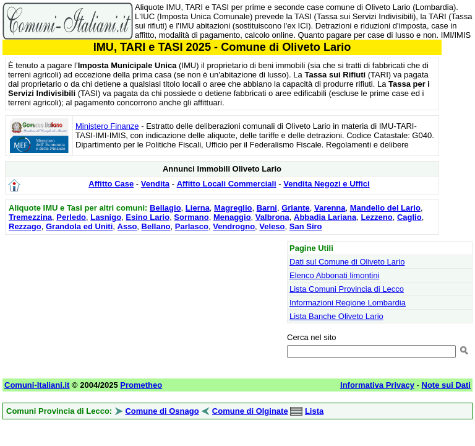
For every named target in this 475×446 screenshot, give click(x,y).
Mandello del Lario (385, 207)
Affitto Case (111, 183)
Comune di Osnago (162, 411)
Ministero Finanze (107, 126)
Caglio (409, 217)
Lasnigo (105, 217)
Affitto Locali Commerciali (226, 183)
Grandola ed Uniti (79, 226)
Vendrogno (234, 226)
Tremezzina (30, 217)
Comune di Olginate (250, 411)
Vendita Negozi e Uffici (326, 183)
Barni (267, 207)
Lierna (198, 207)
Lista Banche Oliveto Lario (336, 316)
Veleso (272, 226)
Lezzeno (376, 217)
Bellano (156, 226)
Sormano (191, 217)
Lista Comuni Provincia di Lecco (346, 289)
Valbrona (272, 217)
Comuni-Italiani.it (36, 385)
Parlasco (191, 226)
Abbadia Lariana (325, 217)
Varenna (330, 207)
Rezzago (25, 226)
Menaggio (232, 217)
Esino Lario (147, 217)
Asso (127, 226)
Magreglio (233, 207)
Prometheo (141, 385)
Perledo (71, 217)
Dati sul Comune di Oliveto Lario (346, 261)
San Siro (305, 226)
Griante (295, 207)
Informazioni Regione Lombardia (347, 302)
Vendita (155, 183)
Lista (314, 411)
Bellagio (165, 207)
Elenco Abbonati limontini (334, 275)
